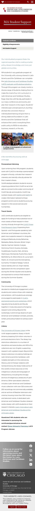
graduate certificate (26, 31)
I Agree (12, 507)
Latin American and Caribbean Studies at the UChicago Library (17, 410)
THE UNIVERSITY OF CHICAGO (10, 2)
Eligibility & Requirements (11, 44)
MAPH (27, 195)
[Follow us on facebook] (30, 447)
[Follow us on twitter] (30, 456)
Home (10, 31)
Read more (21, 507)
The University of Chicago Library (13, 330)
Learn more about (22, 407)
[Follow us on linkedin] (30, 460)
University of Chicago (10, 486)
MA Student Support (9, 48)
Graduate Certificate (9, 40)
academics (16, 31)
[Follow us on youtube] (30, 465)
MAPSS (19, 195)
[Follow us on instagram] (30, 451)
